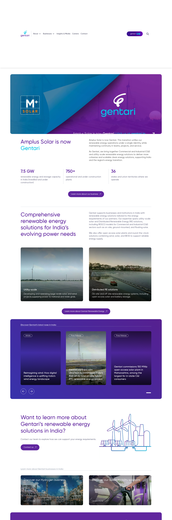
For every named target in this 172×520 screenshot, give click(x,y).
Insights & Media (63, 34)
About (35, 34)
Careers (75, 34)
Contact (84, 34)
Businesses (47, 34)
